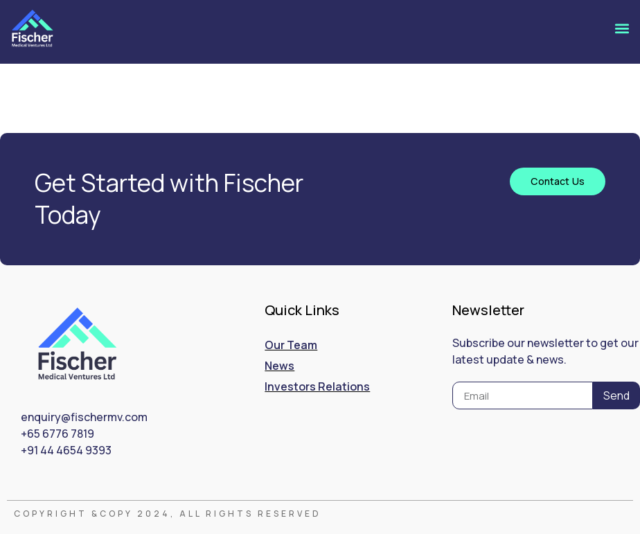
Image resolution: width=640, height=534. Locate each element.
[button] (621, 28)
